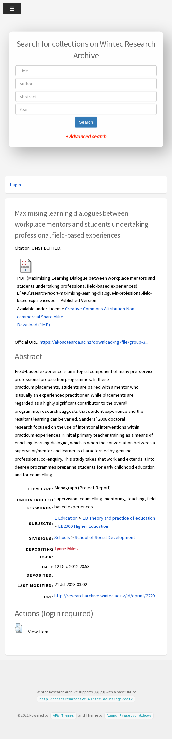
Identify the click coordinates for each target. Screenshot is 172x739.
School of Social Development (105, 537)
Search (86, 122)
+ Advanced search (86, 136)
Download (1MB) (33, 324)
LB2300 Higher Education (83, 526)
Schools (62, 537)
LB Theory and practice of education (118, 518)
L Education (66, 518)
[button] (18, 628)
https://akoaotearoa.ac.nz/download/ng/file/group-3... (94, 342)
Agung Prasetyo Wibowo (129, 715)
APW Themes (63, 715)
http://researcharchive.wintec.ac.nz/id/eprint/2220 (104, 596)
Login (15, 184)
